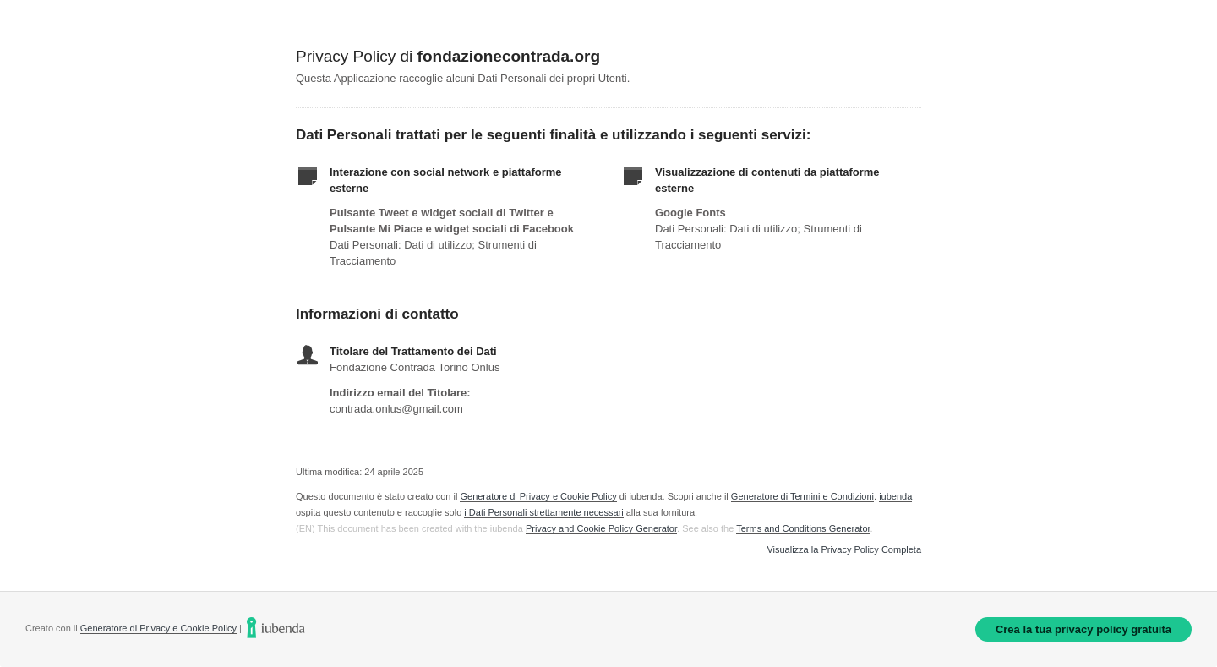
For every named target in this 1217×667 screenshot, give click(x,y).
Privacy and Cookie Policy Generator (601, 528)
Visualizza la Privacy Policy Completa (844, 550)
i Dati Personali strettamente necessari (543, 512)
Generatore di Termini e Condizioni (802, 496)
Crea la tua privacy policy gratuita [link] (1083, 629)
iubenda (895, 496)
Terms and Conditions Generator (803, 528)
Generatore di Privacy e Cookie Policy (538, 496)
